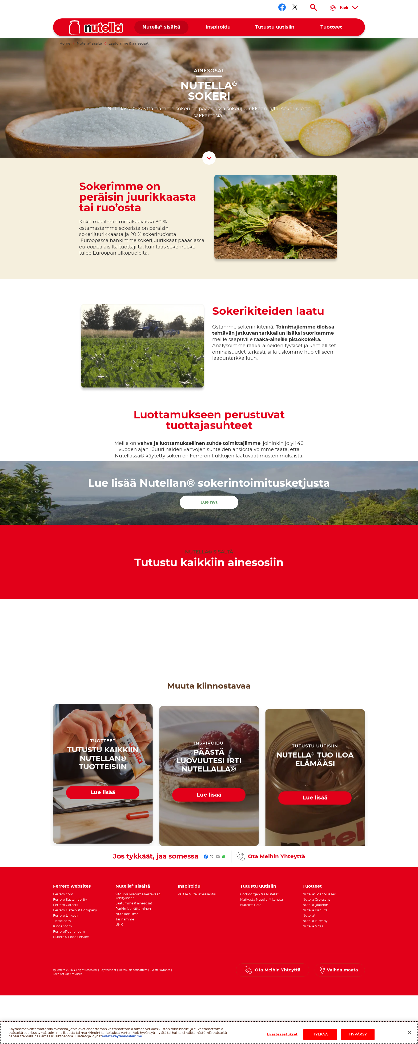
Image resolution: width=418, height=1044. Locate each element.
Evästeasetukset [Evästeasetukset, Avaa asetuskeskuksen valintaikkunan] (282, 1034)
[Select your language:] (344, 7)
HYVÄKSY (358, 1034)
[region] (209, 1033)
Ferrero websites (72, 884)
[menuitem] (161, 27)
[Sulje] (409, 1032)
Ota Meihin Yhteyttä (276, 854)
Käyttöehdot (108, 968)
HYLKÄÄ (320, 1034)
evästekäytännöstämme (122, 1036)
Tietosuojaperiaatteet (133, 968)
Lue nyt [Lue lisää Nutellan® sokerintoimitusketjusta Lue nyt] (209, 500)
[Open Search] (313, 7)
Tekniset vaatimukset (67, 972)
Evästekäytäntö (160, 968)
